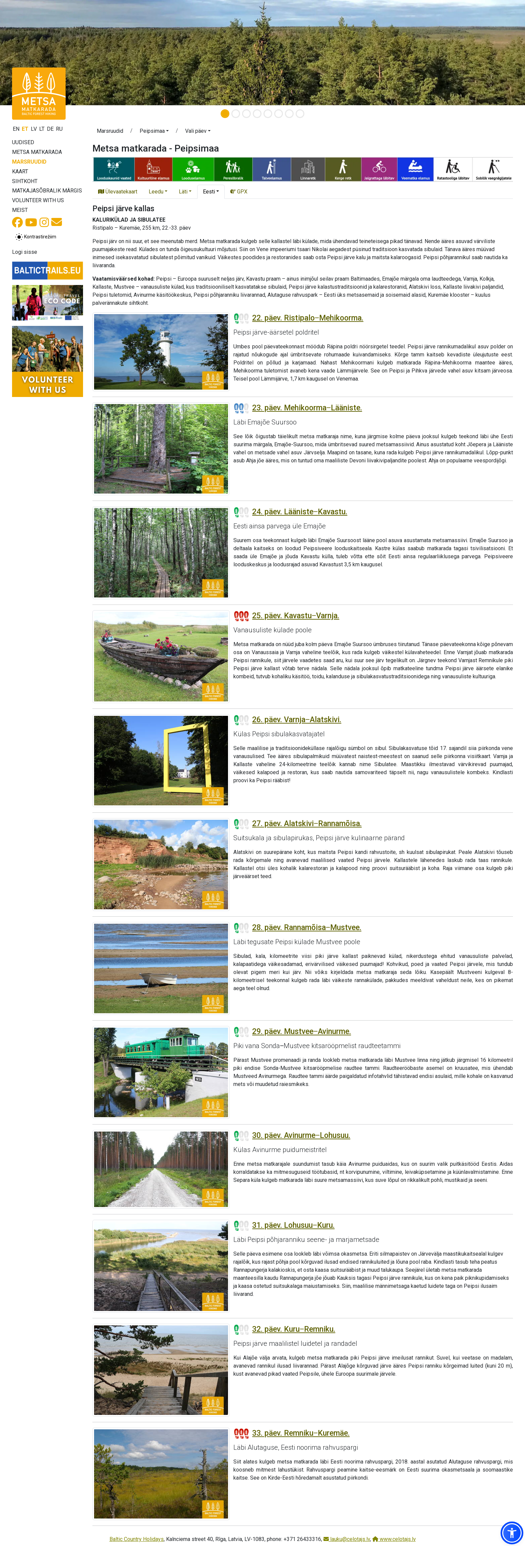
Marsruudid (29, 162)
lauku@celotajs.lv (346, 1539)
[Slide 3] (246, 113)
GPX (238, 191)
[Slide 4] (257, 113)
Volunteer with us (38, 200)
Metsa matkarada (37, 152)
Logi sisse (24, 252)
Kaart (20, 171)
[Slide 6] (278, 113)
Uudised (23, 142)
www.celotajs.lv (394, 1539)
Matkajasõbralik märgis (47, 190)
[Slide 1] (225, 113)
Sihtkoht (25, 181)
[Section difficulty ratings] (241, 318)
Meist (20, 210)
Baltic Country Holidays (136, 1539)
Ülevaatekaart (117, 191)
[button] (154, 132)
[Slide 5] (268, 113)
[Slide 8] (300, 113)
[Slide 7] (289, 113)
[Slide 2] (235, 113)
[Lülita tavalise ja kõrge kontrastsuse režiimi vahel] (35, 237)
